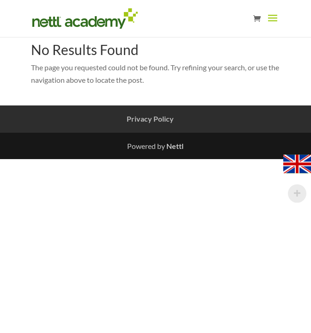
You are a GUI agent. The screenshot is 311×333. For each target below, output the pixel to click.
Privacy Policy (150, 118)
